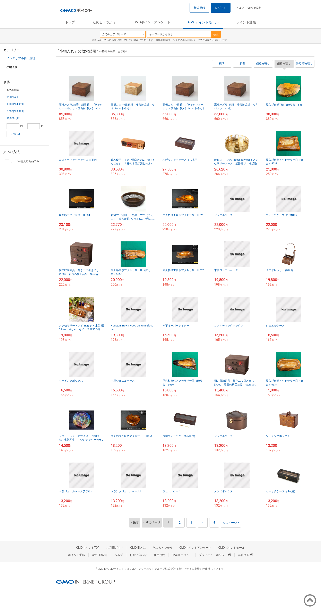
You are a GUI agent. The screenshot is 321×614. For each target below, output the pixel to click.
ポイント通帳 (246, 22)
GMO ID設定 (254, 7)
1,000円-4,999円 (16, 104)
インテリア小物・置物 (21, 58)
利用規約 (159, 555)
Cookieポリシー (182, 555)
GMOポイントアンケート (151, 22)
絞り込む (16, 134)
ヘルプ (240, 7)
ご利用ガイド (114, 547)
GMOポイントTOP (87, 547)
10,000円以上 (15, 118)
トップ (70, 22)
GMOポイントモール (203, 22)
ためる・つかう (104, 22)
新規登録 (199, 7)
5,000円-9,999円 (16, 111)
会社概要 (245, 555)
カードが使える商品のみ (22, 161)
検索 (216, 34)
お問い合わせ (138, 555)
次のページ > (231, 522)
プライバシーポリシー (215, 555)
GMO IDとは (138, 547)
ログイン (220, 7)
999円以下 (13, 97)
